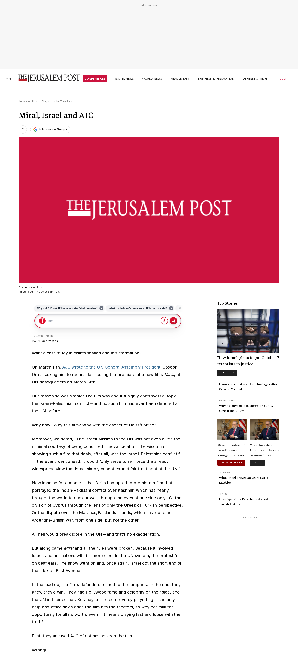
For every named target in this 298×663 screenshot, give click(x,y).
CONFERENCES (95, 78)
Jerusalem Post (28, 101)
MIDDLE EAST (180, 78)
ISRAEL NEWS (124, 78)
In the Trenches (62, 101)
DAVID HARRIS (44, 335)
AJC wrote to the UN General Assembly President (111, 367)
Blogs (45, 101)
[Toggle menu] (8, 78)
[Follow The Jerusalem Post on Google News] (50, 129)
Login (284, 79)
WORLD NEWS (152, 78)
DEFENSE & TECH (255, 78)
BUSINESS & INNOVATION (216, 78)
